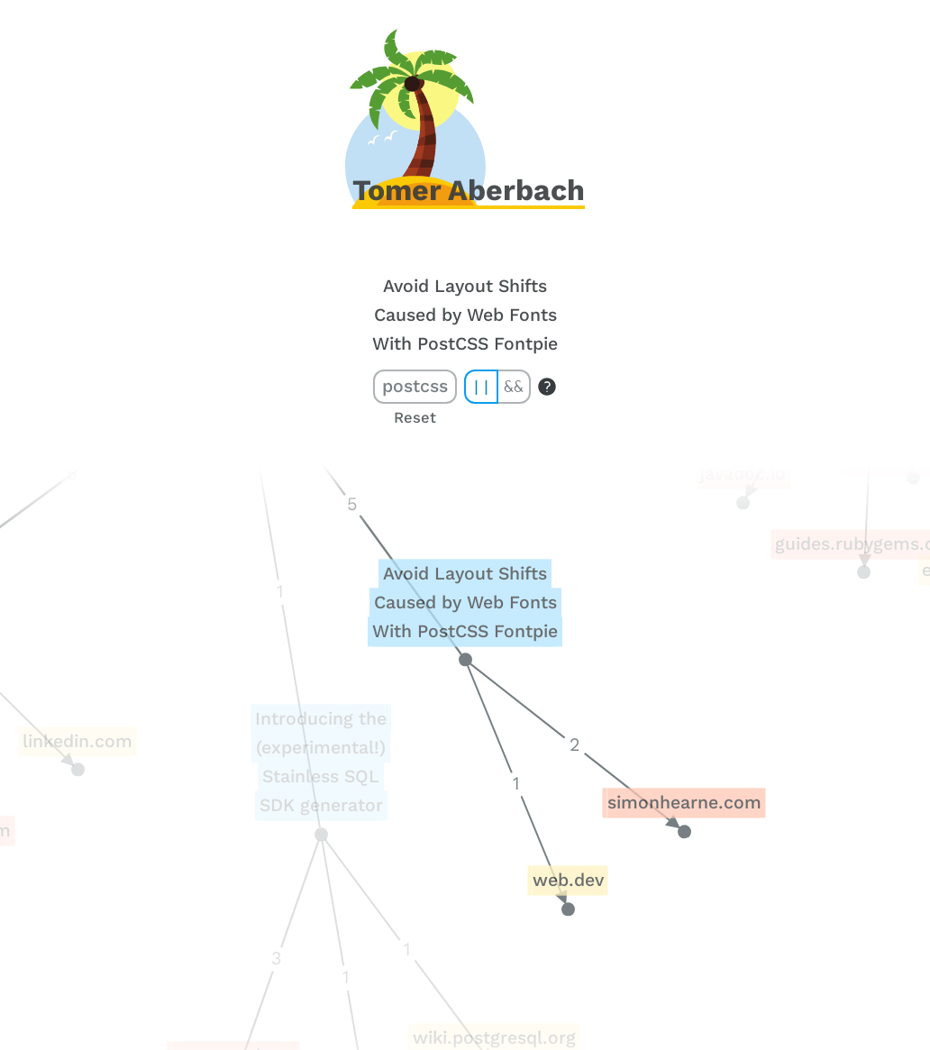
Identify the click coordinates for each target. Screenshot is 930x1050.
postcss (415, 386)
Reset (415, 417)
